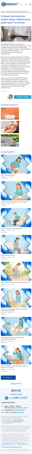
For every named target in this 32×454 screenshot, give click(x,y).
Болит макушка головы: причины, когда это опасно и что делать (14, 366)
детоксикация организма (9, 83)
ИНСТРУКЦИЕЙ (18, 420)
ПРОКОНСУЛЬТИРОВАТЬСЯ (13, 421)
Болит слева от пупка (7, 255)
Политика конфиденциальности (12, 447)
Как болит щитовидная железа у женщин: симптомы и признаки (14, 309)
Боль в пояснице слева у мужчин (11, 228)
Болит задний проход (8, 175)
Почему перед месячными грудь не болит (14, 202)
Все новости (8, 377)
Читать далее (4, 178)
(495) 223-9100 (20, 410)
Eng (21, 4)
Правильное (5, 78)
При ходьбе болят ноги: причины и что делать (15, 282)
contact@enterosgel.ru (16, 412)
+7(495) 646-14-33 (22, 444)
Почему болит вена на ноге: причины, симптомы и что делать (13, 338)
